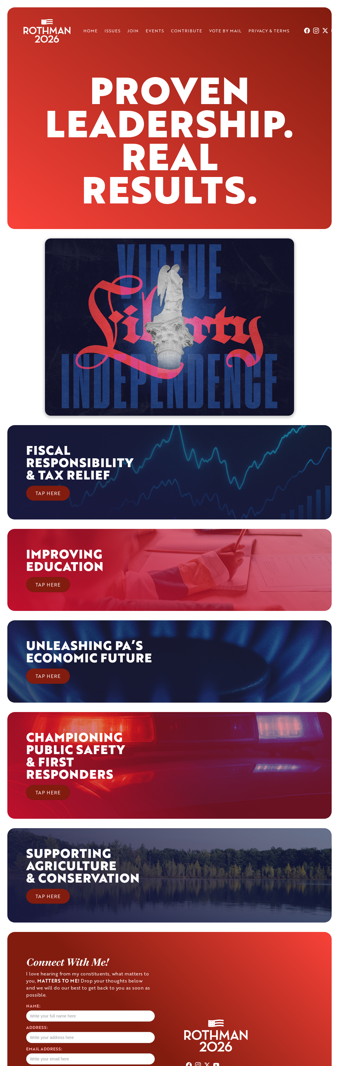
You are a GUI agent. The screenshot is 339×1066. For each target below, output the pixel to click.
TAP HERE (48, 493)
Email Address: (44, 1049)
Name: (33, 1006)
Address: (37, 1027)
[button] (79, 472)
